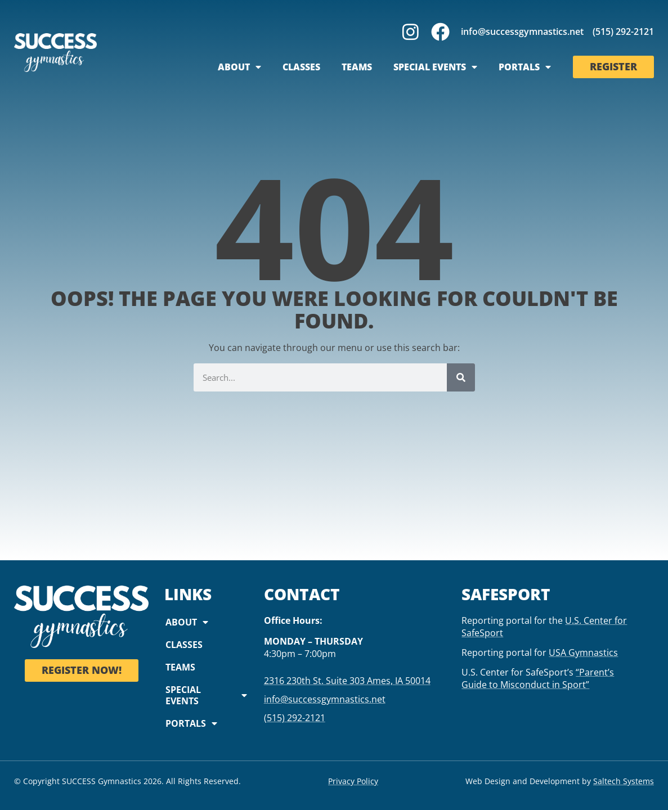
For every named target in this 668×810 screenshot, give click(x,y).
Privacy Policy (353, 781)
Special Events (435, 67)
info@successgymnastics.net (522, 31)
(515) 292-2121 (623, 31)
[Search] (461, 377)
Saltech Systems (623, 781)
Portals (525, 67)
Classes (301, 67)
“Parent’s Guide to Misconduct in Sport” (537, 678)
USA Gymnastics (583, 652)
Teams (357, 67)
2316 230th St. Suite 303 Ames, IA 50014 (347, 680)
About (239, 67)
